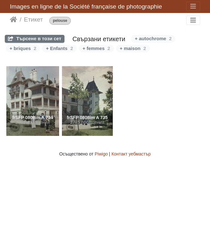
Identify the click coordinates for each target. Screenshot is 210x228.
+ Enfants (59, 48)
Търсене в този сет (34, 38)
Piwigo (101, 153)
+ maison (133, 48)
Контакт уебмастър (131, 153)
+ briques (23, 48)
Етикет (33, 19)
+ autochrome (153, 38)
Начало (13, 19)
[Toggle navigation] (193, 6)
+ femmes (96, 48)
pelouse (60, 21)
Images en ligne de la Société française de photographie (86, 6)
